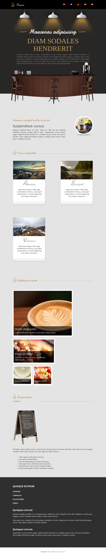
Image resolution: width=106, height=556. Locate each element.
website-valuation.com (58, 552)
